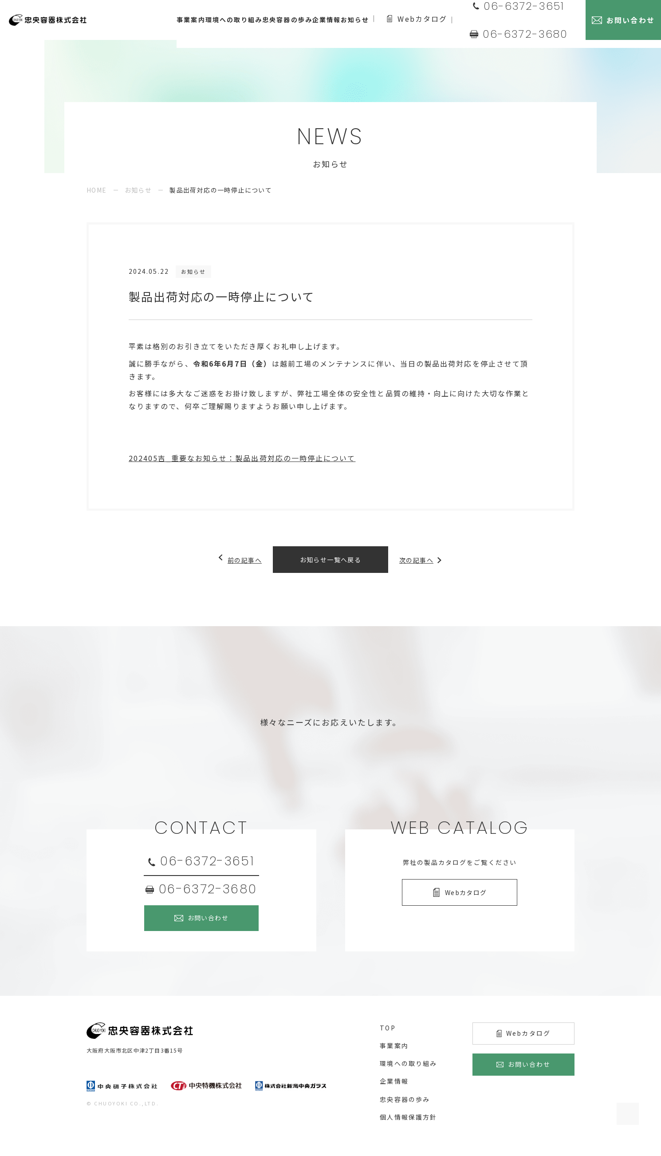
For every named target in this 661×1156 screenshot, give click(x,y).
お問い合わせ (208, 917)
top (387, 1027)
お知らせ (138, 189)
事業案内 (394, 1045)
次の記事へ (421, 559)
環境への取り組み (408, 1063)
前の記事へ (240, 559)
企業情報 (394, 1081)
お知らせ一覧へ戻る (330, 559)
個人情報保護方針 (408, 1117)
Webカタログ (447, 20)
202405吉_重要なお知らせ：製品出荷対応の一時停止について (242, 458)
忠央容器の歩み (405, 1099)
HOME (97, 189)
